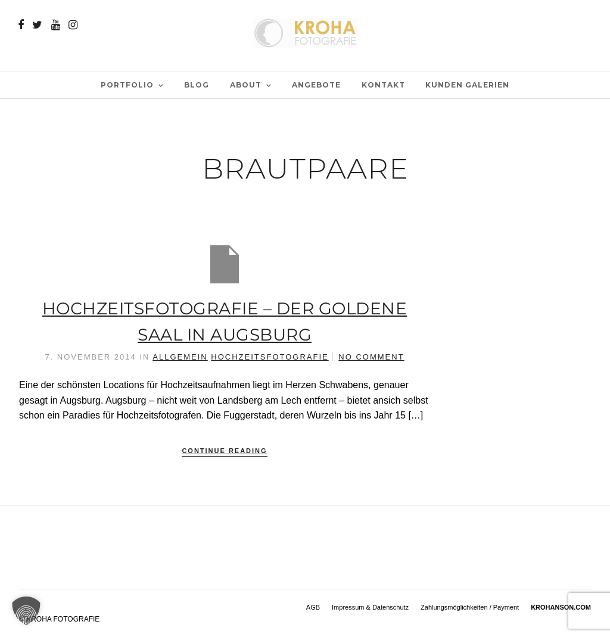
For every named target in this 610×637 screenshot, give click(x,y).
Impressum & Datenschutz (370, 607)
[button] (26, 611)
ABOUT (246, 84)
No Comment (371, 356)
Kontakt (383, 84)
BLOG (196, 84)
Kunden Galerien (467, 84)
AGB (313, 607)
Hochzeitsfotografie (269, 356)
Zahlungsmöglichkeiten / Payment (470, 607)
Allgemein (179, 356)
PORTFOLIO (127, 84)
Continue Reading (224, 450)
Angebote (316, 84)
